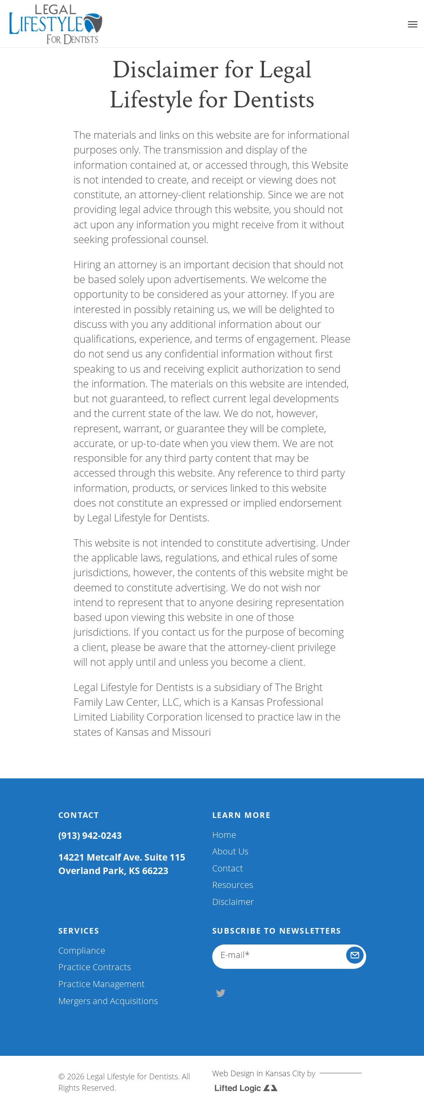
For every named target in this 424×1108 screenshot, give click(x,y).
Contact (227, 868)
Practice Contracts (94, 967)
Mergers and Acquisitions (108, 1001)
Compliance (81, 950)
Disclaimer (233, 902)
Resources (232, 885)
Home (224, 835)
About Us (230, 851)
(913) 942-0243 (90, 835)
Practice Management (101, 984)
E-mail (235, 955)
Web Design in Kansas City (258, 1073)
